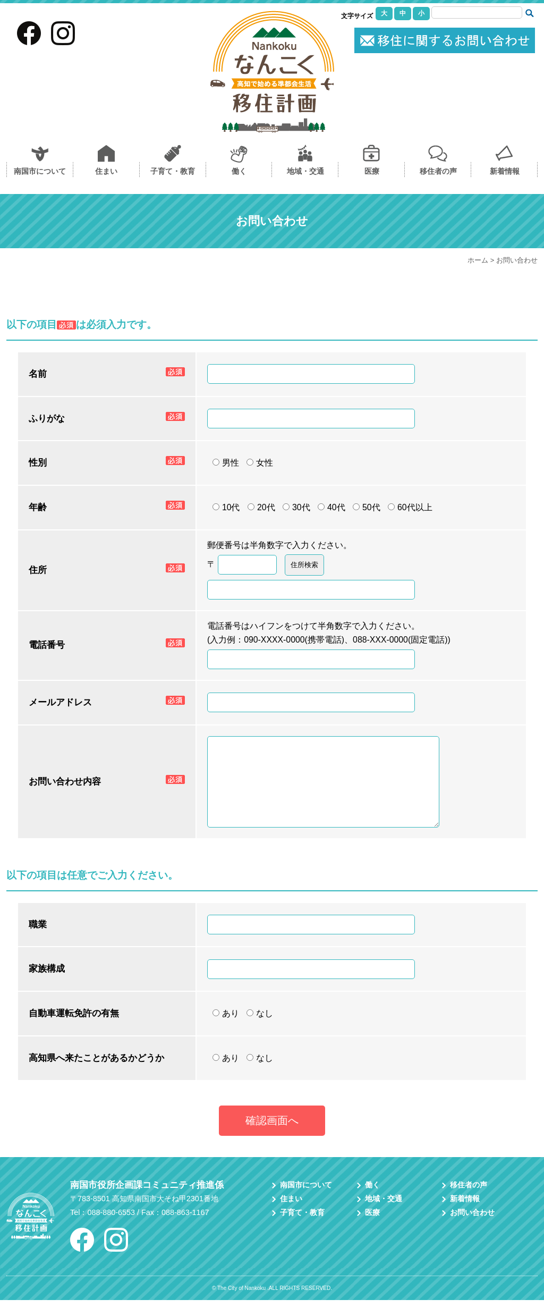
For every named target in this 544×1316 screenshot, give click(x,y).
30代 (296, 507)
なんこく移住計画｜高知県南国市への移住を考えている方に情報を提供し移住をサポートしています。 (272, 72)
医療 (371, 171)
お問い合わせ (444, 40)
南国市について (40, 171)
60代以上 (410, 507)
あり (225, 1029)
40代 (331, 507)
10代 (226, 507)
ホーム (478, 260)
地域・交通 (305, 171)
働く (239, 171)
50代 (366, 507)
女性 (259, 462)
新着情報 (505, 171)
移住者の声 (438, 171)
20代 (261, 507)
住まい (106, 171)
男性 (225, 462)
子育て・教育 (172, 171)
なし (259, 1029)
